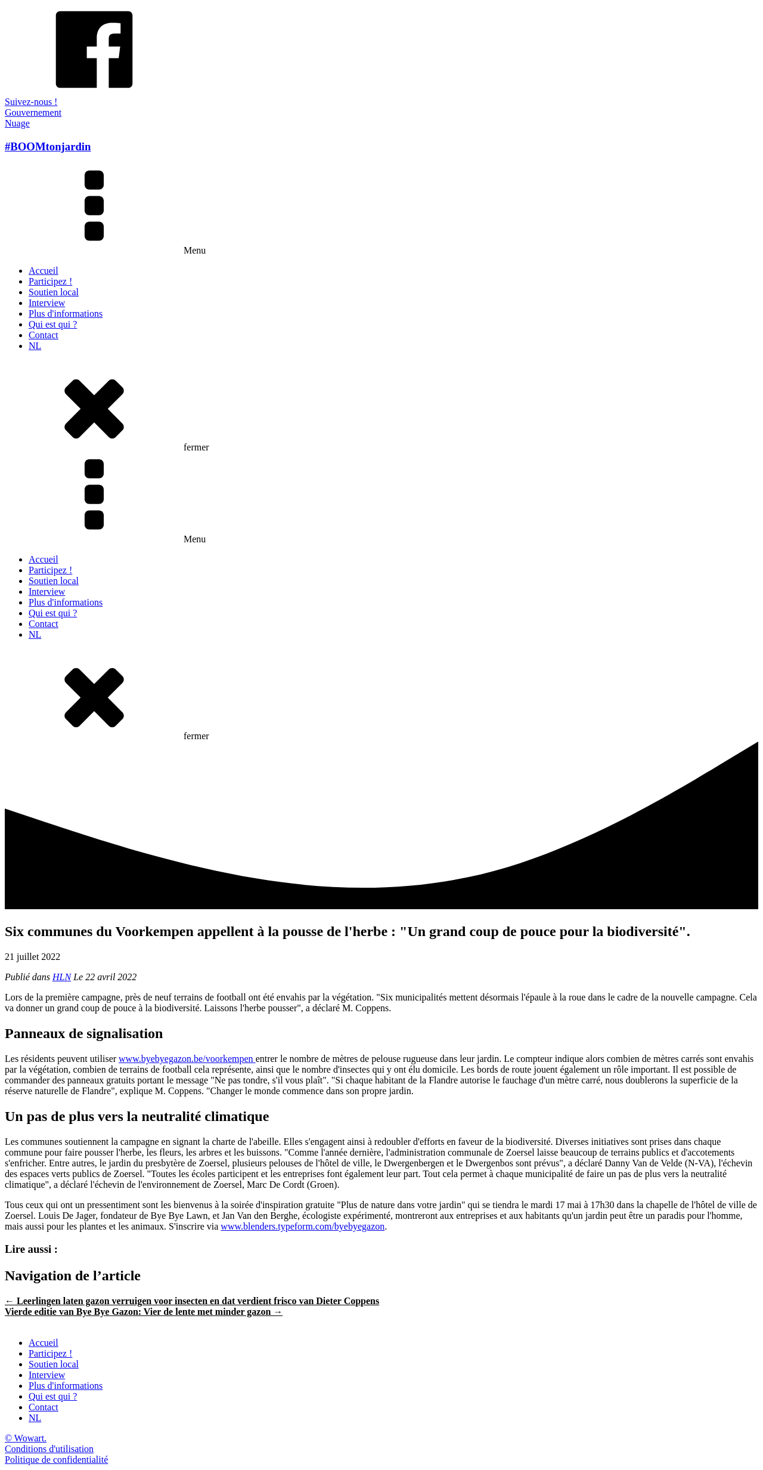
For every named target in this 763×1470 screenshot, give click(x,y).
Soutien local (54, 292)
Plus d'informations (66, 313)
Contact (43, 335)
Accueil (43, 270)
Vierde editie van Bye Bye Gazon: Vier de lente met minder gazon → (144, 1312)
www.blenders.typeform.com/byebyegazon (302, 1226)
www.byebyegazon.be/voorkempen (187, 1059)
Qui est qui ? (53, 324)
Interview (47, 303)
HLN (61, 977)
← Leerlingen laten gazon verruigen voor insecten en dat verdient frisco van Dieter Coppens (192, 1301)
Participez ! (50, 281)
